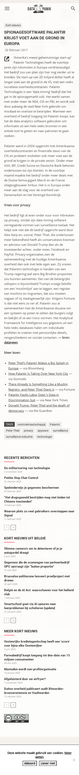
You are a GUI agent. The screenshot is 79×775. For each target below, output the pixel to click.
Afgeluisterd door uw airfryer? (25, 679)
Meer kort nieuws (20, 631)
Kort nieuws (13, 25)
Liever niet (48, 763)
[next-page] (13, 527)
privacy (28, 430)
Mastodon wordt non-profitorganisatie (30, 669)
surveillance (60, 430)
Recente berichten (21, 458)
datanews (11, 342)
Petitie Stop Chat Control (21, 478)
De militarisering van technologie (27, 468)
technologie (44, 436)
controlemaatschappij (31, 424)
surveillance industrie (19, 436)
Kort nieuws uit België (25, 538)
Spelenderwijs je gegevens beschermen (31, 487)
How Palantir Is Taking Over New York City (38, 374)
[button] (7, 8)
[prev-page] (6, 527)
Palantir (55, 424)
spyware (43, 430)
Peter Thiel (12, 430)
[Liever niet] (74, 760)
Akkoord (29, 763)
